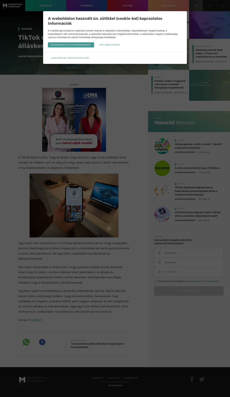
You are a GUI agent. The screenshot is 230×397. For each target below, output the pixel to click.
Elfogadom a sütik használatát (71, 45)
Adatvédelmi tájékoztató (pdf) (70, 58)
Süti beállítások (110, 45)
